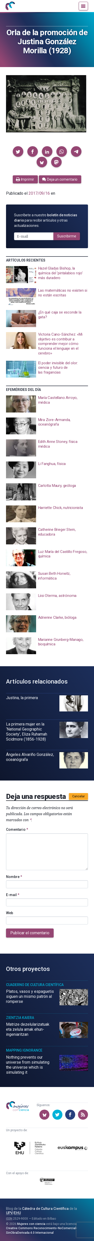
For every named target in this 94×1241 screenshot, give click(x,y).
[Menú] (83, 6)
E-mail (12, 895)
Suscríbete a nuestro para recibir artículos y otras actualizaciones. (45, 220)
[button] (18, 151)
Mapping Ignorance (24, 1050)
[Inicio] (10, 6)
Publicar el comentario (29, 932)
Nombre (14, 877)
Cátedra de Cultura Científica (45, 1209)
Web (9, 913)
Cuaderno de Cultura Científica (35, 985)
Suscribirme (66, 236)
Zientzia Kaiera (20, 1018)
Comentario (17, 830)
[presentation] (47, 274)
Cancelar (78, 796)
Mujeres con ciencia (31, 1224)
